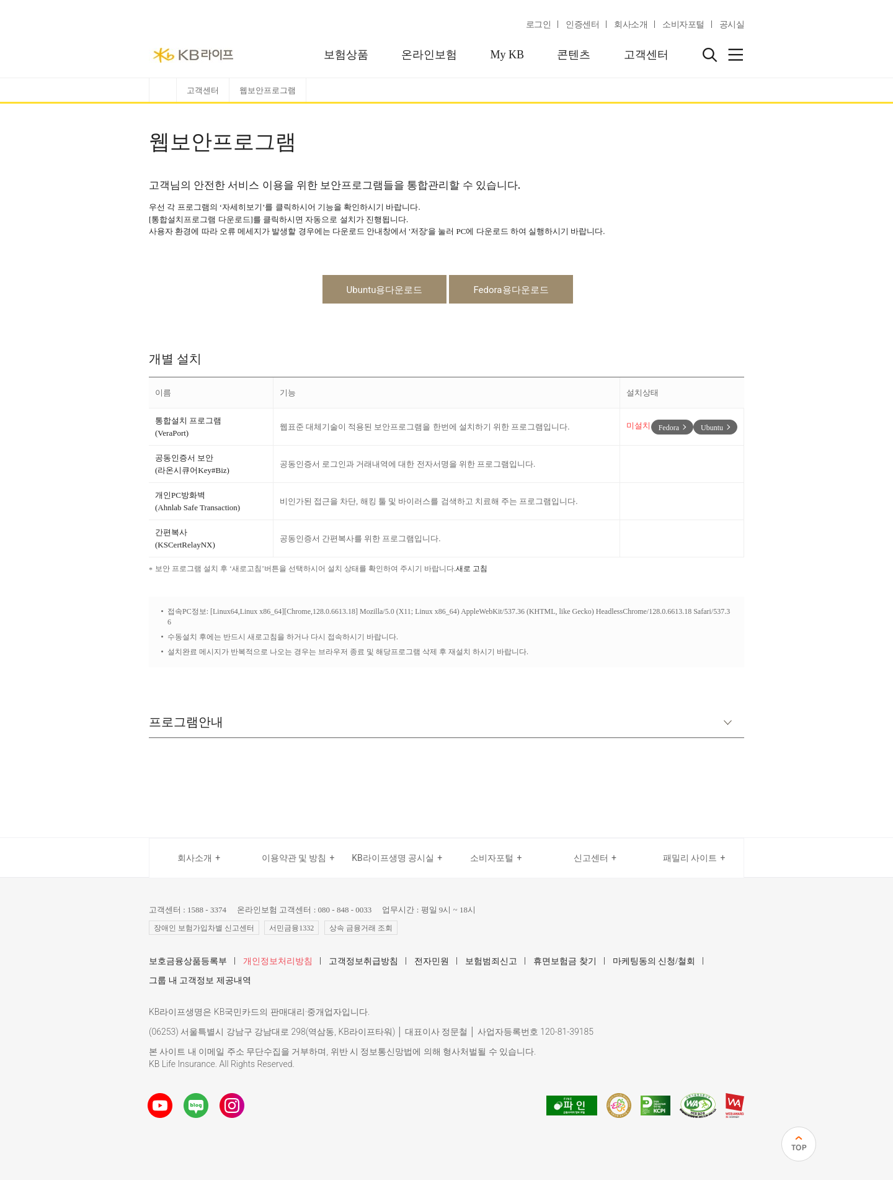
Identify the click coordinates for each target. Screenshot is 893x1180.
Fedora (669, 427)
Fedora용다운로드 (510, 289)
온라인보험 (429, 54)
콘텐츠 (573, 54)
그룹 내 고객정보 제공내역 (200, 980)
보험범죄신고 (491, 961)
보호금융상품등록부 (188, 961)
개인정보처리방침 (278, 961)
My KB (507, 54)
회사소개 (630, 24)
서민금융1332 (291, 928)
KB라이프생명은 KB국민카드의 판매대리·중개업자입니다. (259, 1012)
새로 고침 (471, 568)
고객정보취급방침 (363, 961)
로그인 (538, 24)
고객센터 (646, 54)
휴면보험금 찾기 (565, 961)
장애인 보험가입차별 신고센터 (204, 928)
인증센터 (582, 24)
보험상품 (346, 54)
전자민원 (431, 961)
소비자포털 (683, 24)
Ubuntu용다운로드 (385, 289)
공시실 (732, 24)
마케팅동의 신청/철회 (654, 961)
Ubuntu (712, 427)
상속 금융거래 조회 (361, 928)
